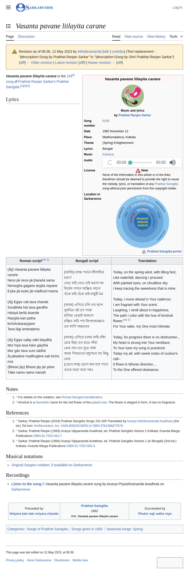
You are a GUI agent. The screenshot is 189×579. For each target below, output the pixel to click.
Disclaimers (62, 560)
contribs (118, 51)
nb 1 (45, 259)
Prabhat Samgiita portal (164, 251)
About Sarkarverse (39, 560)
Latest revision (66, 63)
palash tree (99, 402)
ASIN (64, 426)
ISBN (95, 426)
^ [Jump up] (16, 397)
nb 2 (126, 319)
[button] (172, 162)
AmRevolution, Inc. (47, 426)
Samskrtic (42, 402)
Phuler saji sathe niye (155, 513)
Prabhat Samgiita (166, 184)
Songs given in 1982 (87, 529)
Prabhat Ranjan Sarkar (135, 115)
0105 (106, 121)
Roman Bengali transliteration (82, 397)
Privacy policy (15, 560)
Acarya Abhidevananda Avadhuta (150, 421)
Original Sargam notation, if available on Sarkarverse (51, 465)
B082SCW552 (78, 426)
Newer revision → (101, 63)
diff (22, 63)
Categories (15, 529)
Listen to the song (26, 484)
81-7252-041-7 (52, 436)
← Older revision (39, 63)
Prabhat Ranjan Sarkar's (37, 81)
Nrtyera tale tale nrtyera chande (34, 513)
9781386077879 (111, 426)
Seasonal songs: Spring (124, 529)
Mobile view (80, 560)
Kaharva (108, 154)
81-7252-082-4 (85, 446)
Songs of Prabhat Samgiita (47, 529)
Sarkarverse (20, 489)
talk (106, 51)
